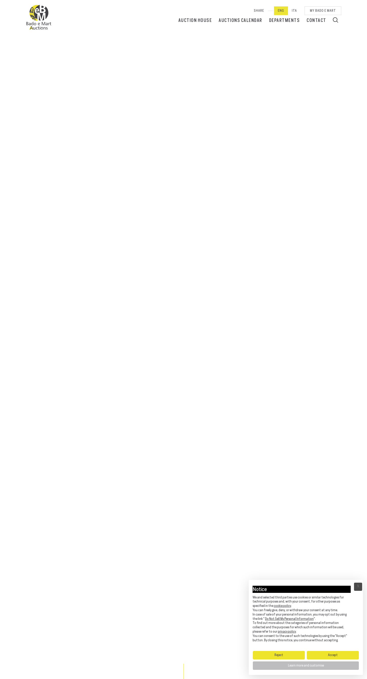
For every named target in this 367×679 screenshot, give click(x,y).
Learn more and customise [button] (306, 665)
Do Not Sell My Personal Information (289, 619)
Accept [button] (333, 655)
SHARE (259, 10)
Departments (284, 20)
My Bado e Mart (323, 10)
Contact (316, 20)
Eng (281, 10)
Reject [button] (278, 655)
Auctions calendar (240, 20)
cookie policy (282, 606)
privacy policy (287, 631)
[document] (306, 615)
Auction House (195, 20)
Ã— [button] (358, 587)
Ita (294, 10)
